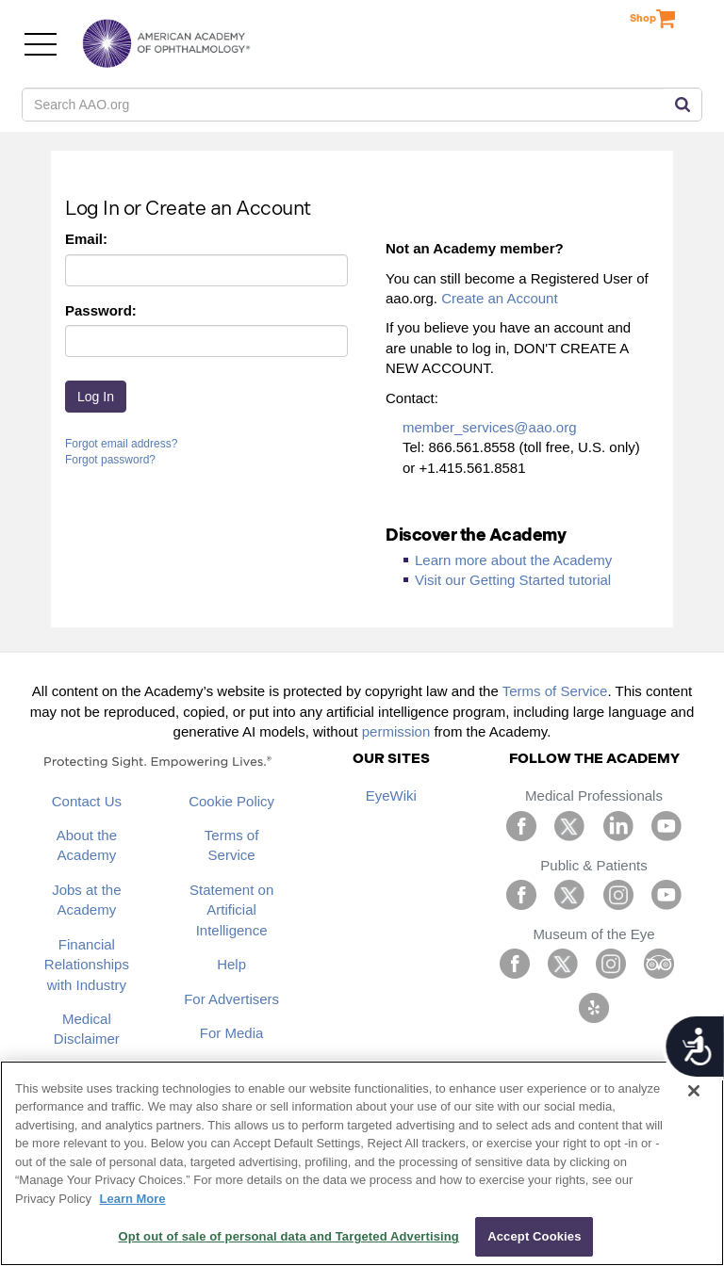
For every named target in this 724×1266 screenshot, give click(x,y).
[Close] (694, 1091)
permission (396, 731)
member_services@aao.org (489, 427)
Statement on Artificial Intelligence (231, 910)
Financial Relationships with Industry (86, 964)
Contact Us (87, 801)
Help (231, 964)
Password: (101, 310)
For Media (232, 1033)
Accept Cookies (534, 1236)
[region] (362, 1163)
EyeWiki (391, 795)
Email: (86, 239)
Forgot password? (110, 459)
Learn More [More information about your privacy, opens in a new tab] (133, 1199)
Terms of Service (555, 691)
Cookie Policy (231, 801)
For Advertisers (231, 999)
